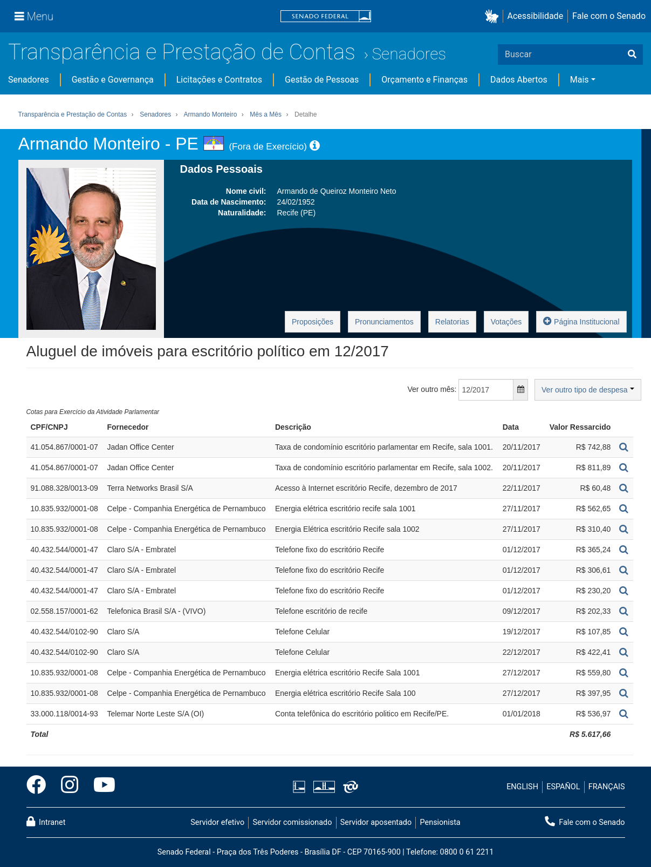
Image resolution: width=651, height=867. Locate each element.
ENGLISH (522, 786)
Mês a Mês (266, 114)
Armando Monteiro (210, 114)
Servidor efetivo (217, 822)
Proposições (312, 321)
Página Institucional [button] (581, 321)
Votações (506, 321)
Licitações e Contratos (219, 79)
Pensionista (440, 822)
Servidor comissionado (292, 822)
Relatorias (452, 321)
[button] (494, 16)
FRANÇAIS (606, 786)
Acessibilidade (536, 16)
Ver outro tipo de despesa (588, 389)
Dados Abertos (518, 79)
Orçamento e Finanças (424, 79)
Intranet (46, 821)
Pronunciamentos (384, 321)
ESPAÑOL (563, 786)
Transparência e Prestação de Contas (181, 52)
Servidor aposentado (376, 822)
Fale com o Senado (609, 16)
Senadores (409, 53)
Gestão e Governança (113, 79)
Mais (579, 79)
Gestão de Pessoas (322, 79)
